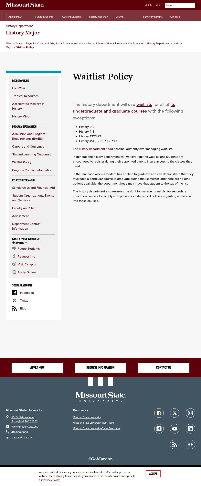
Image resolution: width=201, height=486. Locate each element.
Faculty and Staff (24, 208)
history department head (96, 149)
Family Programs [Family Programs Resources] (153, 17)
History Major (23, 32)
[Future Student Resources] (33, 248)
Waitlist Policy (21, 162)
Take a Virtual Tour (22, 437)
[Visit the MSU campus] (33, 264)
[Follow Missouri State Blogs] (174, 444)
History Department (19, 26)
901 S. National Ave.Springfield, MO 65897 (24, 419)
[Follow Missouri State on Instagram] (190, 413)
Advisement (20, 216)
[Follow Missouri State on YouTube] (174, 428)
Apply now (37, 367)
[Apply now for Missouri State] (33, 272)
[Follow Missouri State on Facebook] (159, 413)
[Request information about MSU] (33, 256)
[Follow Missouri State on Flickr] (190, 444)
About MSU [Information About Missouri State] (15, 17)
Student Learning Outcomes (31, 154)
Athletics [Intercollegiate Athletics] (175, 17)
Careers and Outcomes (28, 146)
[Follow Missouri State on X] (174, 413)
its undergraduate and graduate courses (124, 107)
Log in (148, 5)
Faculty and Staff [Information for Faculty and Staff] (98, 17)
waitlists (144, 104)
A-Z (158, 5)
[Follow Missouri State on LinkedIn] (190, 428)
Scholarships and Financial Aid (33, 187)
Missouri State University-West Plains (93, 423)
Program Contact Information (32, 170)
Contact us (163, 367)
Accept (153, 474)
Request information (100, 367)
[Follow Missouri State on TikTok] (159, 428)
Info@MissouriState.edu (24, 427)
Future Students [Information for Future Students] (44, 17)
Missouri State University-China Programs (96, 428)
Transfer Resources (25, 96)
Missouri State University (87, 417)
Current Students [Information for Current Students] (71, 17)
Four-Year (18, 88)
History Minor (21, 116)
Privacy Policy (51, 480)
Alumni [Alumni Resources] (120, 17)
